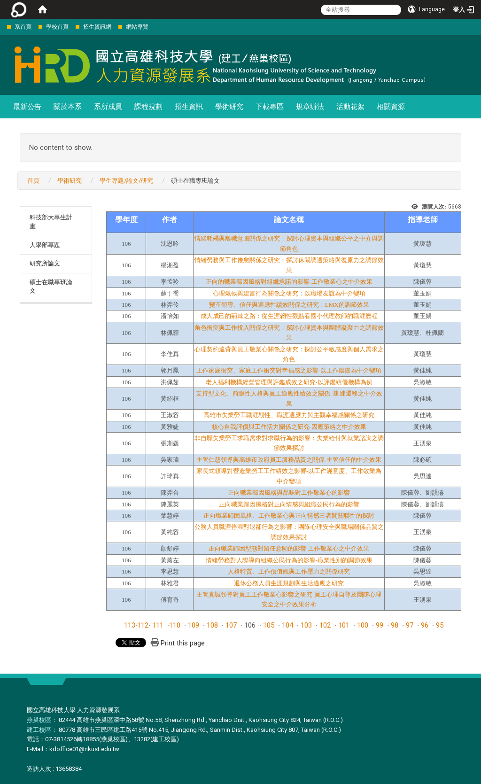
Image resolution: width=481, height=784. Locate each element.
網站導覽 (137, 26)
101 (343, 625)
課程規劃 (148, 106)
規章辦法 (310, 106)
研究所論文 (45, 263)
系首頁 (23, 26)
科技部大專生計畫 (51, 222)
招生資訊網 (97, 26)
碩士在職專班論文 (51, 287)
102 (325, 625)
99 (379, 625)
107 (231, 625)
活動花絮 (350, 106)
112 (142, 625)
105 (268, 625)
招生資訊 (189, 106)
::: (2, 26)
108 (212, 625)
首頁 (33, 180)
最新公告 (27, 106)
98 (394, 625)
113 (129, 625)
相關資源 (391, 106)
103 (306, 625)
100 (362, 625)
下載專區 (270, 106)
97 (409, 625)
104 (287, 625)
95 (439, 625)
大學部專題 (45, 244)
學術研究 (229, 106)
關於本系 (68, 106)
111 (157, 625)
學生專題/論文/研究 (126, 180)
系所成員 (108, 106)
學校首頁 (57, 26)
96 (424, 625)
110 (174, 625)
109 (193, 625)
